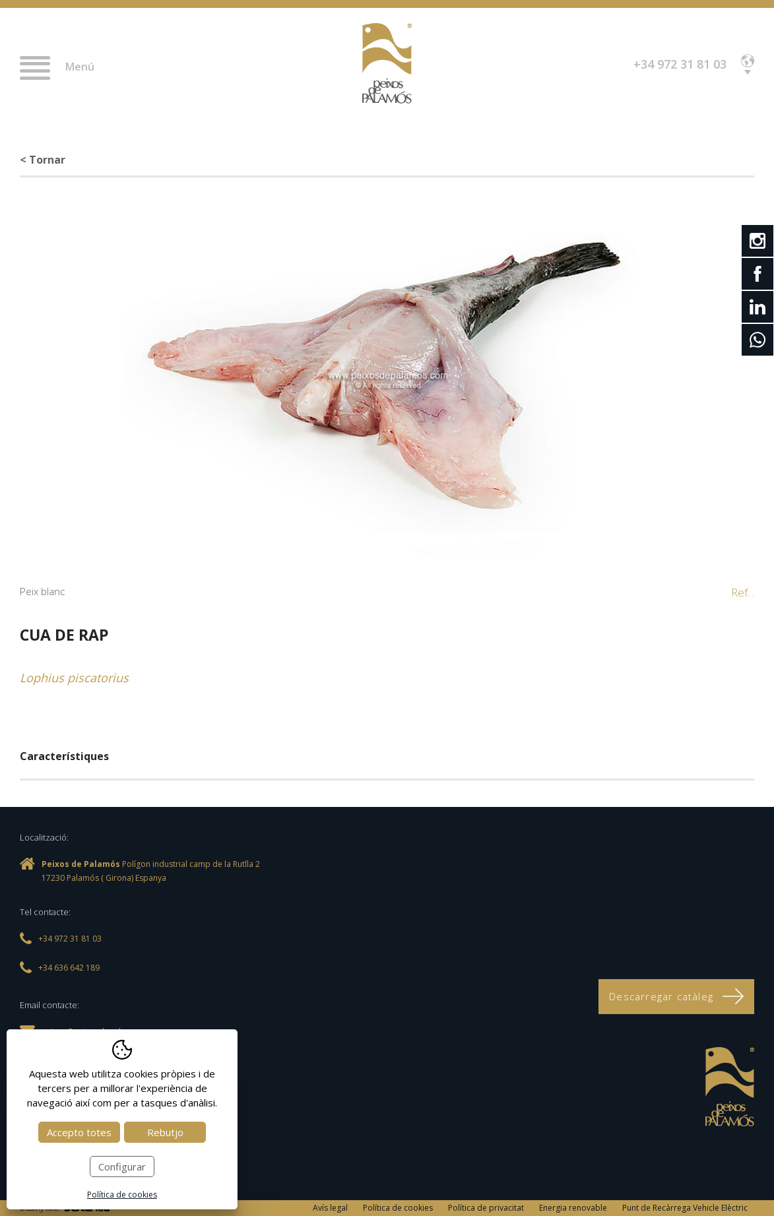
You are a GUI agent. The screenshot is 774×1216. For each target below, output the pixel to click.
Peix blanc (42, 591)
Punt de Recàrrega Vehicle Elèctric (685, 1207)
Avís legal (330, 1207)
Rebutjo (165, 1132)
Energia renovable (573, 1207)
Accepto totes (79, 1132)
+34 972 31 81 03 (679, 64)
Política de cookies (398, 1207)
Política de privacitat (486, 1207)
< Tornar (42, 159)
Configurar (122, 1166)
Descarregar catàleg (676, 996)
